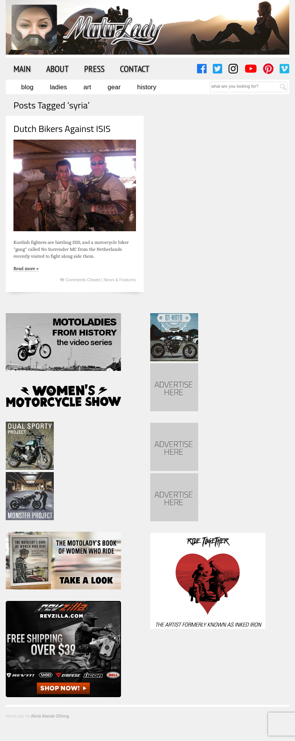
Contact (134, 68)
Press (94, 68)
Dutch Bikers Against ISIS (62, 128)
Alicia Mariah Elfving (50, 716)
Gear (114, 87)
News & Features (120, 279)
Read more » (26, 268)
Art (87, 87)
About (57, 68)
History (146, 87)
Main (22, 68)
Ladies (58, 87)
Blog (27, 87)
